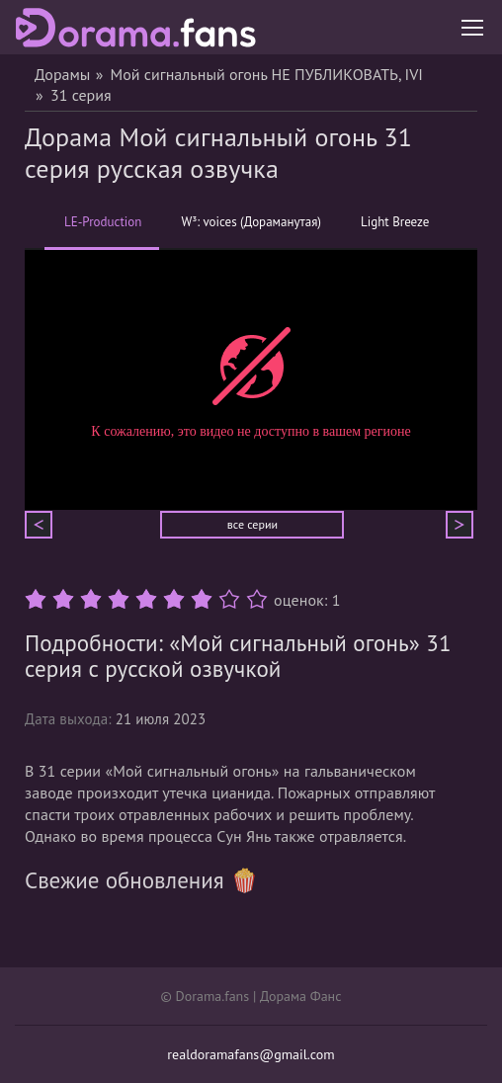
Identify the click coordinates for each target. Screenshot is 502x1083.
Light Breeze (395, 222)
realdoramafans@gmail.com (250, 1054)
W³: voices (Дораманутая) (251, 222)
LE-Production (102, 231)
